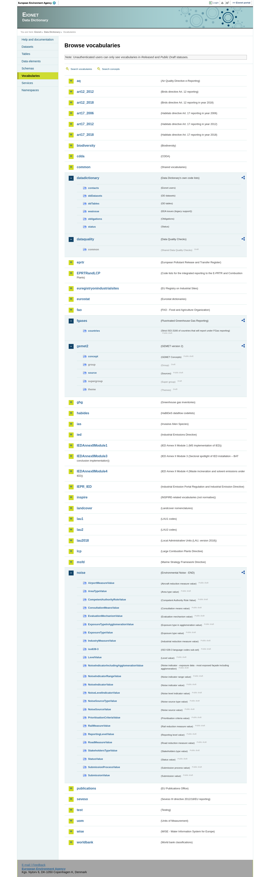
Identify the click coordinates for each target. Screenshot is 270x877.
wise (80, 831)
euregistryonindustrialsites (98, 288)
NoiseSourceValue (99, 709)
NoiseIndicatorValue (100, 684)
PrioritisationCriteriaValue (104, 717)
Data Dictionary (52, 32)
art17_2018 (85, 134)
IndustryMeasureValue (102, 640)
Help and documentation (38, 39)
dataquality (85, 239)
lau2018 (83, 540)
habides (83, 413)
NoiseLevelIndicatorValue (104, 692)
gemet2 (82, 346)
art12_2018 (85, 102)
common (84, 167)
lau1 (80, 519)
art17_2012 (85, 124)
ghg (80, 402)
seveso (82, 799)
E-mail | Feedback (34, 865)
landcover (84, 508)
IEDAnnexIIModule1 (92, 445)
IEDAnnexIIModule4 (92, 471)
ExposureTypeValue (100, 632)
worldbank (85, 842)
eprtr (80, 262)
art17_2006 (85, 113)
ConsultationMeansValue (103, 607)
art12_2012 (85, 91)
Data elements (31, 61)
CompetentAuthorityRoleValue (107, 599)
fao (79, 310)
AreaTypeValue (97, 591)
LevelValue (95, 657)
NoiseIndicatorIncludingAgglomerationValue (115, 665)
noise (81, 572)
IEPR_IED (84, 486)
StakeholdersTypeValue (102, 750)
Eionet (37, 32)
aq (79, 81)
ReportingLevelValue (101, 734)
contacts (93, 187)
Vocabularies (31, 75)
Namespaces (30, 90)
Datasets (27, 46)
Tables (26, 54)
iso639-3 (93, 649)
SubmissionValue (99, 775)
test (80, 810)
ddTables (93, 203)
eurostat (83, 299)
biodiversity (86, 145)
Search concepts (111, 69)
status (92, 226)
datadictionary (88, 178)
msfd (81, 562)
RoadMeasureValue (100, 742)
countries (94, 330)
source (92, 372)
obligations (95, 218)
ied (79, 434)
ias (79, 424)
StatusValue (95, 758)
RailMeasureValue (99, 725)
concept (93, 356)
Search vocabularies (81, 69)
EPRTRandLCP (88, 273)
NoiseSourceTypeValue (102, 700)
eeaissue (93, 211)
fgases (82, 320)
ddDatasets (95, 195)
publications (86, 788)
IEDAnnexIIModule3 (92, 456)
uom (80, 821)
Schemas (28, 68)
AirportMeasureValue (101, 582)
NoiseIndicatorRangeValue (104, 676)
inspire (82, 497)
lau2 (80, 529)
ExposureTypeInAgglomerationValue (111, 624)
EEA (38, 3)
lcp (79, 551)
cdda (80, 156)
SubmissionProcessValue (104, 767)
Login (216, 2)
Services (27, 83)
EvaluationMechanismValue (105, 615)
